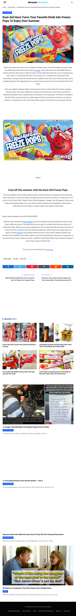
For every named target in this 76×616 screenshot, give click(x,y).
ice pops (37, 70)
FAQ (34, 611)
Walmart (20, 233)
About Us (58, 611)
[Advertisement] (38, 299)
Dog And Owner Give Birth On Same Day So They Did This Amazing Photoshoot (33, 534)
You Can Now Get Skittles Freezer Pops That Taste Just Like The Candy (19, 373)
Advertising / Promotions (45, 611)
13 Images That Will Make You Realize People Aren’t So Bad (26, 427)
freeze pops (7, 258)
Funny (5, 591)
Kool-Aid (23, 258)
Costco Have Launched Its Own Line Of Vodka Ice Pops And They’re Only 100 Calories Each (55, 373)
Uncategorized (8, 430)
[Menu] (5, 2)
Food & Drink (11, 7)
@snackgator (28, 222)
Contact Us (67, 611)
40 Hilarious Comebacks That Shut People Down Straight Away (27, 588)
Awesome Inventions (14, 611)
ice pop (15, 258)
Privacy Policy (27, 611)
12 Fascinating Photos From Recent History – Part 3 (23, 481)
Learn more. (49, 249)
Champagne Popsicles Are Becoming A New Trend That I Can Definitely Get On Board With (55, 345)
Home (4, 7)
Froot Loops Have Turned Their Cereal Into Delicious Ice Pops (19, 345)
